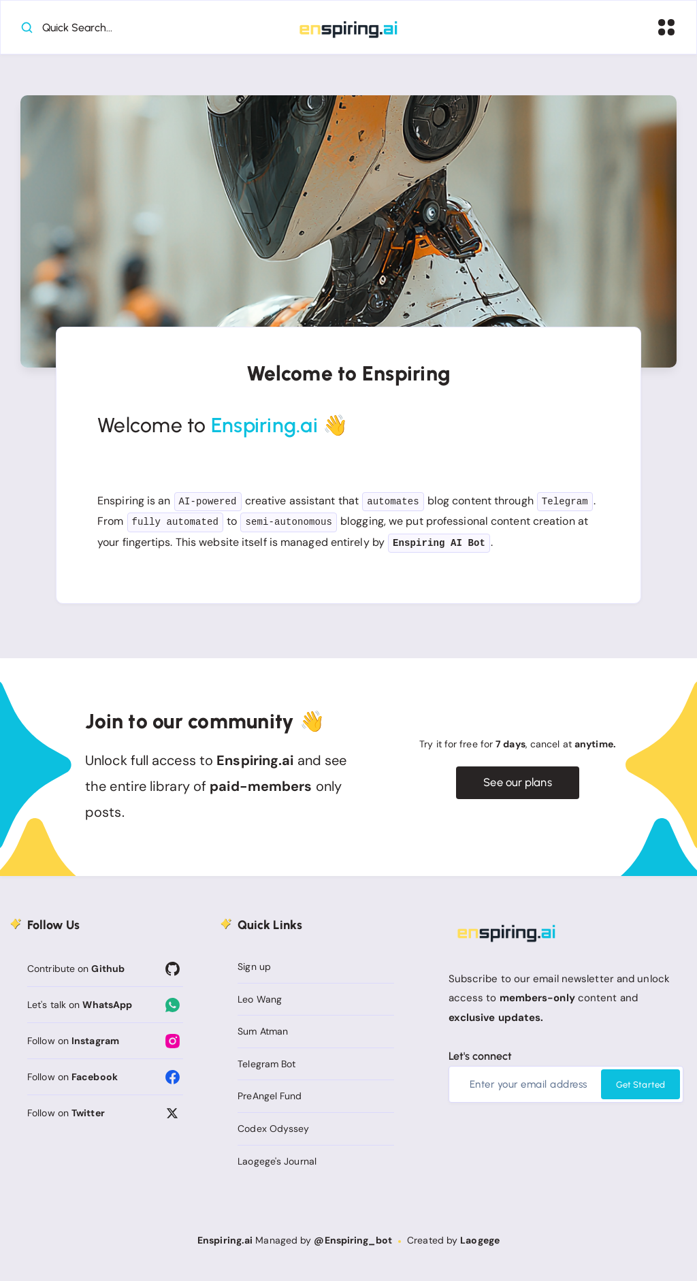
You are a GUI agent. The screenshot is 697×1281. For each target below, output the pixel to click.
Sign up (254, 970)
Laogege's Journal (277, 1164)
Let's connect (480, 1060)
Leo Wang (260, 1002)
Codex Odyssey (273, 1132)
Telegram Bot (266, 1068)
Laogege (480, 1244)
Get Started (640, 1089)
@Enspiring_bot (352, 1244)
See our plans (517, 787)
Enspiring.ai (225, 1244)
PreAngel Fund (270, 1100)
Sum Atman (263, 1035)
